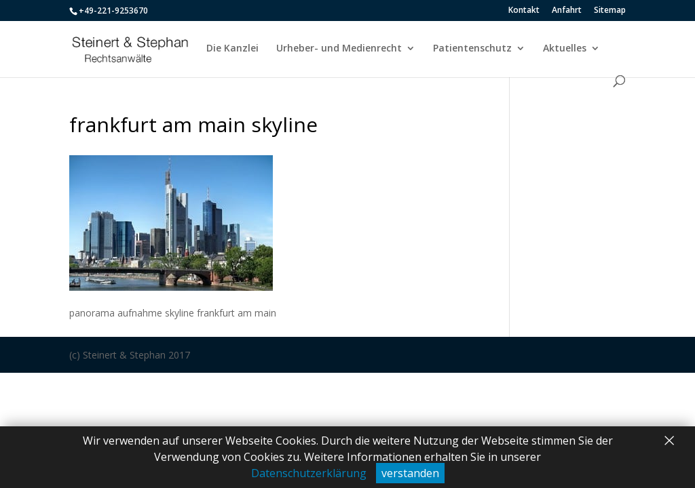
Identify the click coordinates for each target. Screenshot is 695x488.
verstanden (410, 473)
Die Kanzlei (232, 48)
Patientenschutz (472, 48)
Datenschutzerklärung (309, 473)
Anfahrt (567, 11)
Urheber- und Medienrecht (339, 48)
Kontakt (524, 11)
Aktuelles (564, 48)
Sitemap (610, 11)
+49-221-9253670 (113, 10)
